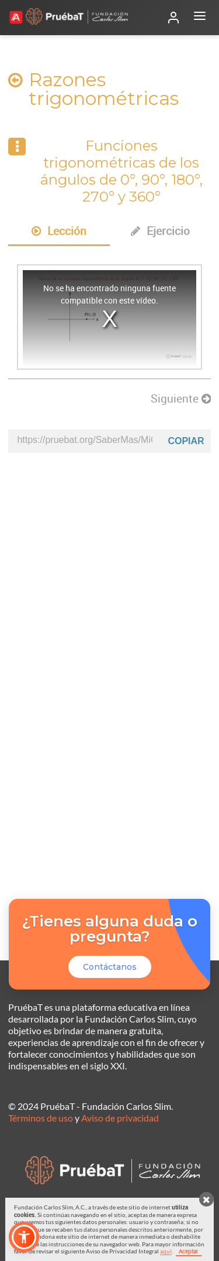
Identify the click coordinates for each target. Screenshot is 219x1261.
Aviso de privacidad (120, 1117)
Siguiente (181, 398)
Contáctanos (110, 967)
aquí (166, 1251)
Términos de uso (40, 1117)
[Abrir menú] (199, 17)
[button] (24, 1237)
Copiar (186, 441)
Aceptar (189, 1251)
